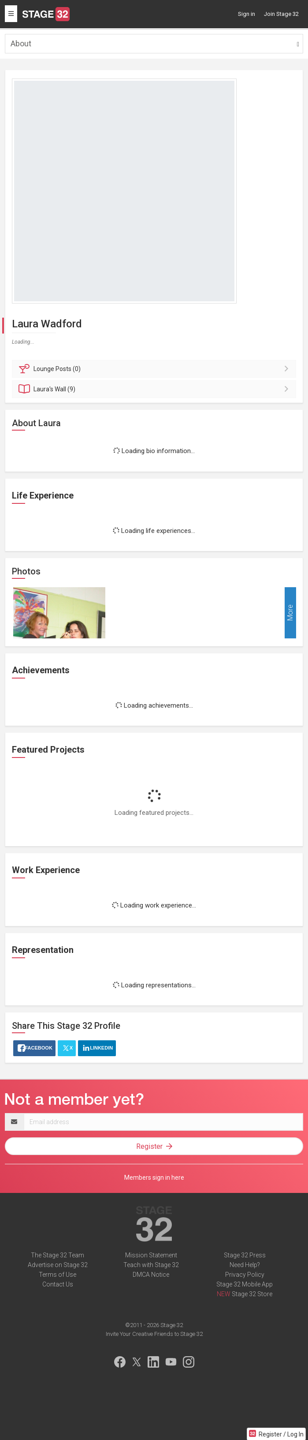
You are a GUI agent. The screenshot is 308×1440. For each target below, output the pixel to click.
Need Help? (245, 1264)
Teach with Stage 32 (151, 1264)
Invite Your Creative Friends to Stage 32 (154, 1334)
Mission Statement (151, 1255)
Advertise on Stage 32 (58, 1264)
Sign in (246, 14)
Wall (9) (155, 389)
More (290, 613)
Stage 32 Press (245, 1255)
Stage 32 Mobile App (244, 1284)
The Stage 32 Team (57, 1255)
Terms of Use (57, 1274)
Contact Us (57, 1284)
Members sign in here (154, 1177)
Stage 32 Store (252, 1294)
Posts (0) (155, 369)
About (21, 43)
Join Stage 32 (281, 14)
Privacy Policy (244, 1274)
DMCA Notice (151, 1274)
